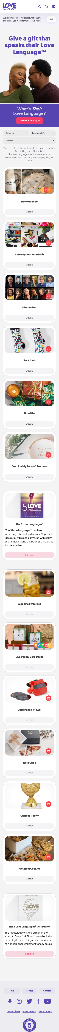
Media (29, 990)
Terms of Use (13, 1011)
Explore (29, 555)
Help (12, 990)
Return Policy (45, 1011)
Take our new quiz (29, 120)
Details (29, 212)
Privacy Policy (29, 1011)
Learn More (36, 20)
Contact (47, 990)
